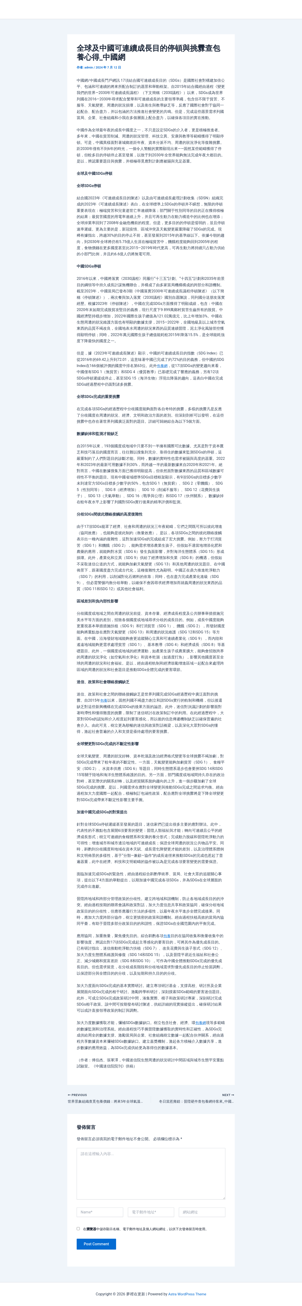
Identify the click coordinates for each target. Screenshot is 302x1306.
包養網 (162, 365)
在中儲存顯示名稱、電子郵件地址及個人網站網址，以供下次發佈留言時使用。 (146, 1229)
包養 (104, 700)
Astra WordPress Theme (187, 1294)
